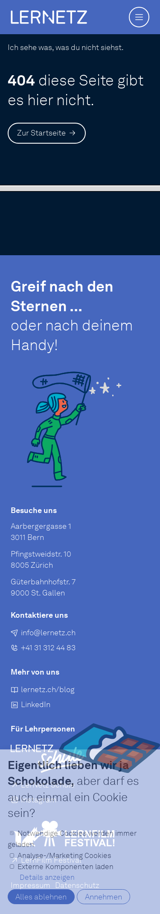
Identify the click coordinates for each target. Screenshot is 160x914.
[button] (139, 17)
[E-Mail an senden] (43, 634)
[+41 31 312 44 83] (43, 649)
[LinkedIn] (30, 706)
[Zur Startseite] (47, 133)
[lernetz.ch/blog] (43, 691)
